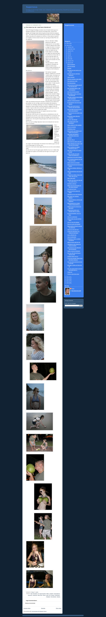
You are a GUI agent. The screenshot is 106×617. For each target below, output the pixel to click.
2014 (67, 45)
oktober (70, 47)
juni (69, 53)
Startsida (43, 608)
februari (70, 60)
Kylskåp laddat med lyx (72, 256)
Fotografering (57, 593)
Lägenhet (35, 595)
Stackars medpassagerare (73, 100)
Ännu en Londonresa (72, 216)
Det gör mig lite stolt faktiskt (73, 224)
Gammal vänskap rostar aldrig (74, 79)
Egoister (69, 68)
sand (47, 595)
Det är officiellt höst (71, 235)
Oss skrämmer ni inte (72, 81)
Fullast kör (69, 272)
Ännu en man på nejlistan (73, 222)
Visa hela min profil (76, 290)
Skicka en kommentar (30, 603)
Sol (50, 595)
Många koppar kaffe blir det (73, 242)
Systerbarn (57, 595)
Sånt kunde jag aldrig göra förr (74, 141)
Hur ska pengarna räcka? (73, 92)
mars (69, 58)
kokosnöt (30, 595)
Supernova (31, 7)
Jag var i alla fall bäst (72, 119)
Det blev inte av (71, 139)
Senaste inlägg (26, 608)
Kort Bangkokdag (71, 83)
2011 (67, 281)
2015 (67, 43)
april (69, 57)
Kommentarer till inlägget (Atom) (39, 611)
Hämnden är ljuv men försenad (74, 194)
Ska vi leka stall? (71, 178)
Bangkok (35, 593)
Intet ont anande (71, 66)
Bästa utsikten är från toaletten (74, 125)
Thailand (48, 596)
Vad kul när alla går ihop (73, 229)
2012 (67, 279)
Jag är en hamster (71, 127)
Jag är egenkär (70, 77)
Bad (31, 593)
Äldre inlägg (58, 608)
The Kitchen (53, 596)
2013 (67, 277)
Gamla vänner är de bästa (73, 162)
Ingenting (69, 137)
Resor (44, 595)
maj (69, 55)
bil (38, 593)
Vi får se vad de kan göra (73, 274)
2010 (67, 283)
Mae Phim (40, 595)
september (70, 49)
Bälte (47, 593)
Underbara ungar (71, 129)
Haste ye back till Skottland (73, 251)
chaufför (51, 593)
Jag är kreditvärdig (71, 237)
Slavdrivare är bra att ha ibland (74, 157)
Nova (73, 288)
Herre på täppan (71, 64)
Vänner (58, 596)
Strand (52, 595)
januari (69, 62)
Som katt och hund (71, 189)
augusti (69, 51)
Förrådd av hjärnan (71, 183)
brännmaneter (42, 593)
